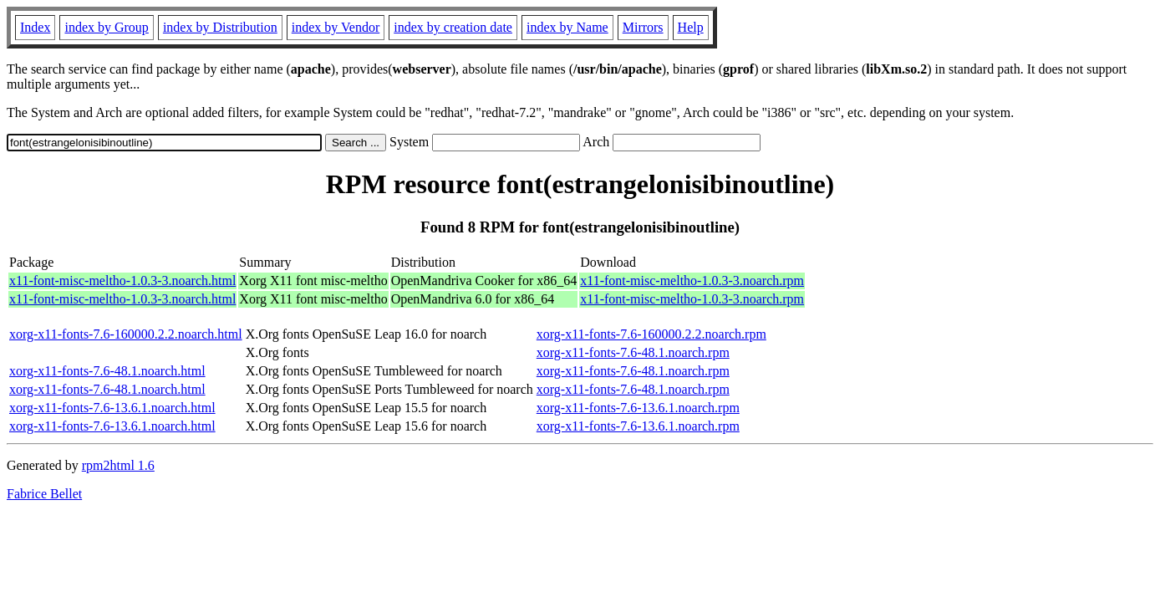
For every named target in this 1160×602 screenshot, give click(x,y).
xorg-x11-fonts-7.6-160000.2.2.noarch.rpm (651, 334)
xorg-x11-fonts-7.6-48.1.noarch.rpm (633, 352)
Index (35, 27)
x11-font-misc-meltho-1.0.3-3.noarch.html (122, 280)
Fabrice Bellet (44, 494)
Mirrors (643, 27)
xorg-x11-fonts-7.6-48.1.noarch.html (107, 371)
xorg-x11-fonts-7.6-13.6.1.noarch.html (112, 407)
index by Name (567, 27)
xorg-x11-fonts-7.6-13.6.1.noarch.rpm (638, 407)
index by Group (106, 27)
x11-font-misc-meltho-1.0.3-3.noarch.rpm (692, 280)
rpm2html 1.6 (118, 465)
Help (691, 27)
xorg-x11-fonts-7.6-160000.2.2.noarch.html (125, 334)
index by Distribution (220, 27)
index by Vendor (335, 27)
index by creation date (453, 27)
